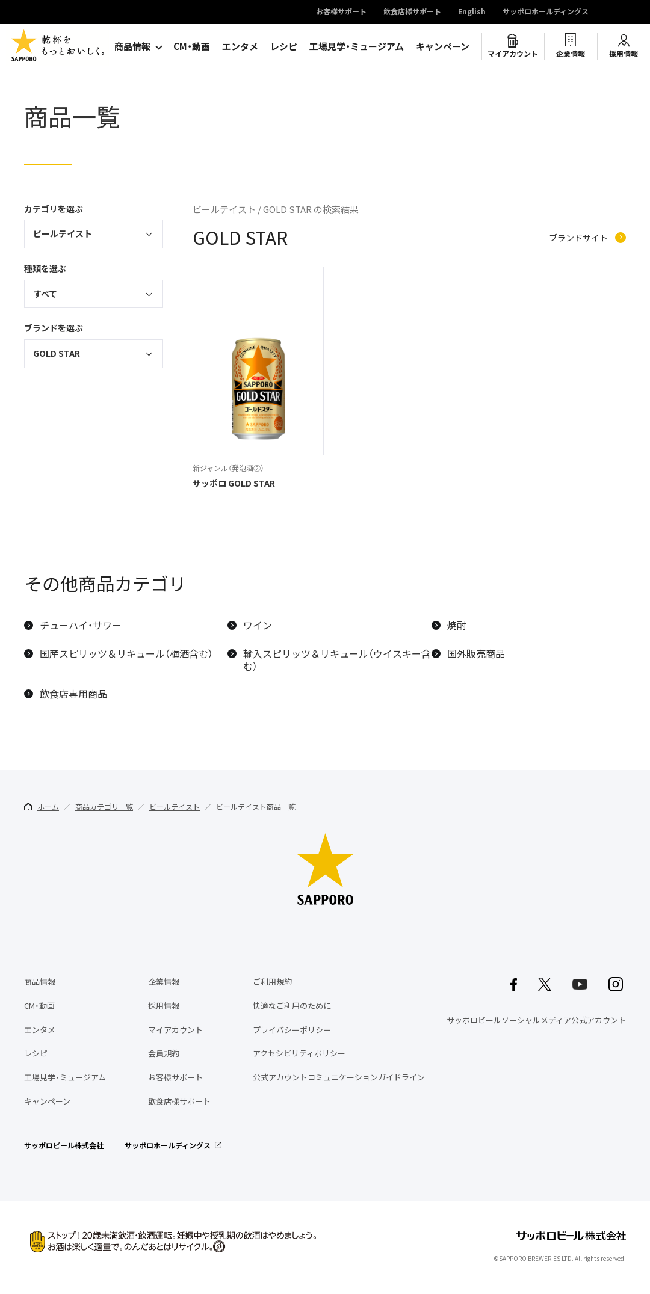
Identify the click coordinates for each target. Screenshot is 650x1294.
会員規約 (163, 1053)
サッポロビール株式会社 (64, 1145)
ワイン (257, 625)
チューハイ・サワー (81, 625)
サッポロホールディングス (546, 12)
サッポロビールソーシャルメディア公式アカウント (536, 1020)
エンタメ (240, 46)
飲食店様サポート (412, 12)
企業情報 (570, 53)
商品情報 (132, 46)
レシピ (283, 46)
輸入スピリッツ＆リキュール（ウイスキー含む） (337, 660)
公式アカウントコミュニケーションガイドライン (339, 1077)
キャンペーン (442, 46)
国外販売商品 (476, 653)
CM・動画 (191, 46)
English (472, 12)
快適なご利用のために (292, 1005)
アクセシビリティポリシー (299, 1053)
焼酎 (456, 625)
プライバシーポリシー (292, 1029)
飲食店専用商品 (73, 694)
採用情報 (623, 53)
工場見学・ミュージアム (356, 46)
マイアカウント (513, 53)
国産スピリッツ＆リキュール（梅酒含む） (126, 653)
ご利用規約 (272, 981)
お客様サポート (341, 12)
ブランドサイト (578, 238)
